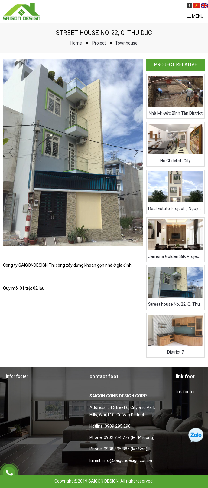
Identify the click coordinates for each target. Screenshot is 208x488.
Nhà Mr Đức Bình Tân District (176, 113)
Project (99, 43)
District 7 (175, 352)
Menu (195, 16)
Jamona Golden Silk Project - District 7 (175, 256)
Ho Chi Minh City (175, 160)
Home (76, 43)
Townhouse (126, 43)
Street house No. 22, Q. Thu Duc (175, 304)
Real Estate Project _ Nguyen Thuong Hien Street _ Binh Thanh (175, 208)
